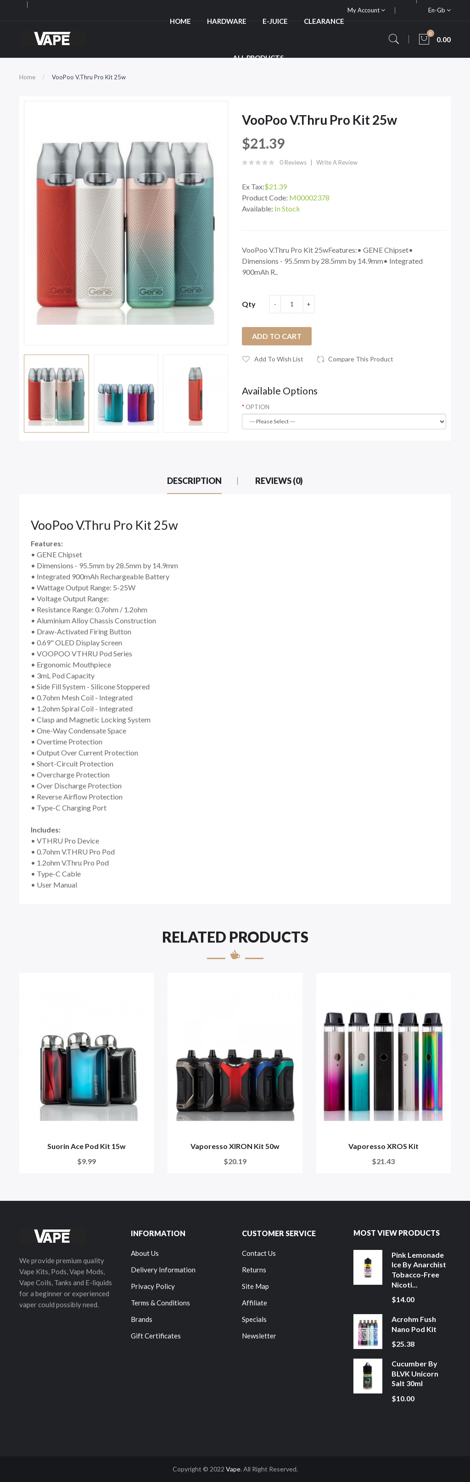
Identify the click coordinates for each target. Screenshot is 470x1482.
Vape (233, 1469)
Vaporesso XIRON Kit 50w (235, 1146)
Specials (254, 1319)
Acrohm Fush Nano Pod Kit (414, 1324)
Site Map (255, 1286)
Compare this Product (360, 359)
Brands (141, 1319)
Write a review (337, 162)
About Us (145, 1253)
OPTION (257, 407)
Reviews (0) (279, 481)
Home (27, 77)
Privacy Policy (153, 1286)
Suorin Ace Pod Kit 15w (86, 1146)
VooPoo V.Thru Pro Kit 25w (89, 77)
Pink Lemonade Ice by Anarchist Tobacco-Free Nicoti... (419, 1269)
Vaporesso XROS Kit (383, 1146)
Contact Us (259, 1253)
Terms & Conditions (160, 1303)
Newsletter (259, 1336)
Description (194, 481)
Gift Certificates (156, 1336)
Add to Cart (277, 336)
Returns (254, 1270)
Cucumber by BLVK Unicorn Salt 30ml (415, 1373)
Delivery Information (163, 1270)
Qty (249, 304)
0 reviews (293, 162)
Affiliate (254, 1303)
